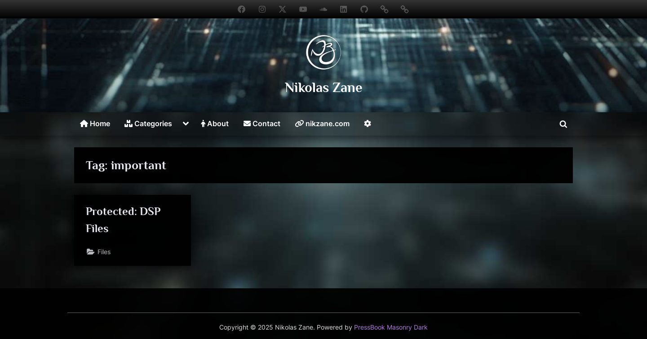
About (215, 123)
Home (95, 123)
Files (104, 251)
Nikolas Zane (324, 87)
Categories (148, 123)
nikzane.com (322, 123)
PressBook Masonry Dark (391, 327)
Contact (262, 123)
